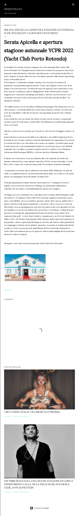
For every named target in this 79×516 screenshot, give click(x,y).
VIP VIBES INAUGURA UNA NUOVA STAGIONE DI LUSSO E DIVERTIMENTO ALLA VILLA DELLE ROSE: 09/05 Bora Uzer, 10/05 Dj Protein (38, 484)
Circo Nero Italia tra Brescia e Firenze (32, 412)
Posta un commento (20, 416)
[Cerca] (73, 4)
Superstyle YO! (13, 9)
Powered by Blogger (39, 508)
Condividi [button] (7, 290)
